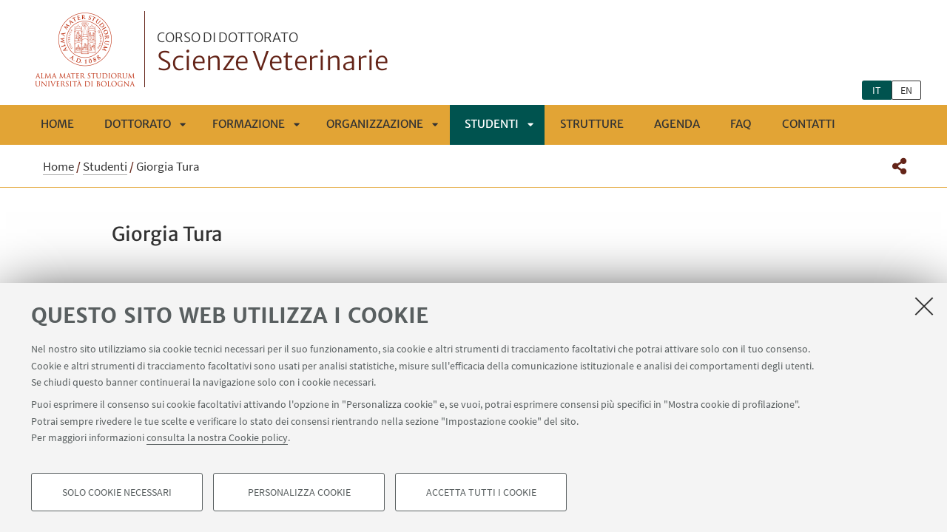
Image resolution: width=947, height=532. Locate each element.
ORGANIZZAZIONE (374, 124)
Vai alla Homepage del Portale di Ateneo (85, 49)
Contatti (808, 124)
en (906, 90)
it (876, 90)
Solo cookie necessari (117, 492)
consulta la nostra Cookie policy (217, 437)
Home (57, 124)
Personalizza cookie (299, 492)
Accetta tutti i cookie (481, 492)
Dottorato (137, 124)
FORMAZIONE (248, 124)
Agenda (677, 124)
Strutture (592, 124)
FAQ (741, 124)
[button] (899, 166)
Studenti (492, 124)
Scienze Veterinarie (272, 54)
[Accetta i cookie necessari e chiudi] (924, 306)
